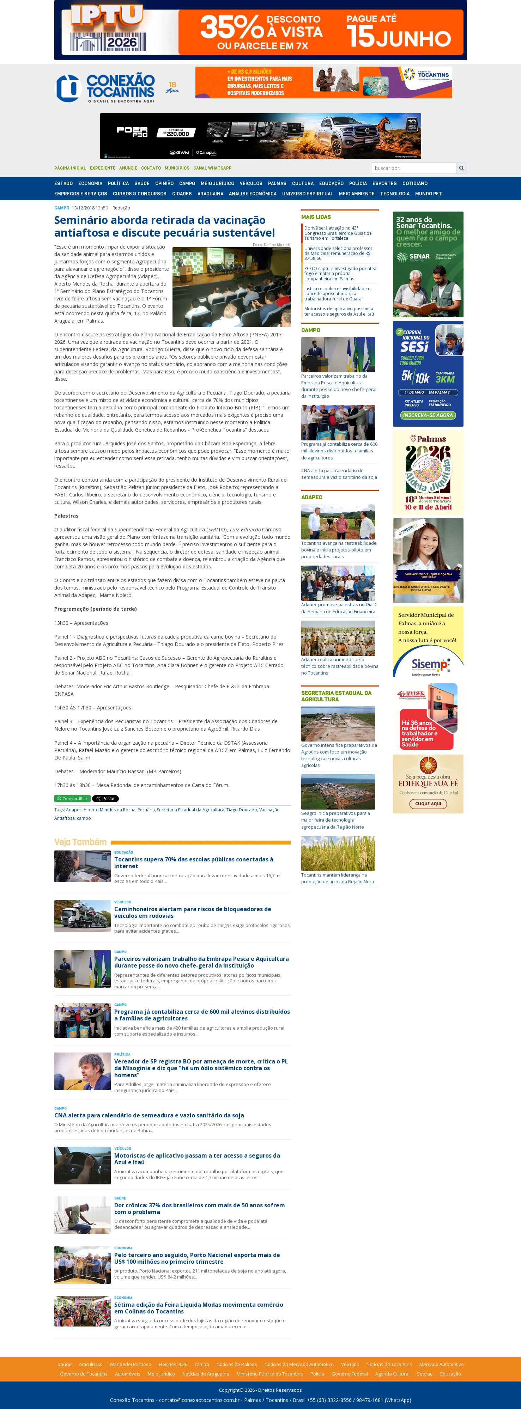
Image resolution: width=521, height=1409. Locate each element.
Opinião (164, 184)
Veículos (251, 184)
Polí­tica (118, 184)
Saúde (142, 184)
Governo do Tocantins (84, 1374)
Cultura (303, 184)
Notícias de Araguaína (205, 1374)
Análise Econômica (253, 194)
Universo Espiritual (307, 194)
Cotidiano (415, 184)
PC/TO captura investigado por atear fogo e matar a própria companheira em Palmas (341, 274)
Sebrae (425, 1374)
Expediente (102, 168)
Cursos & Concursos (139, 194)
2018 (90, 208)
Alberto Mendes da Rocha (109, 810)
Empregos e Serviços (80, 194)
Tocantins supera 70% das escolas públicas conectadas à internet (193, 862)
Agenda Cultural (392, 1374)
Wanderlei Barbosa (130, 1364)
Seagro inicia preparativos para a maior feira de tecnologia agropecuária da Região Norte (335, 820)
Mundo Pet (428, 194)
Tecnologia (395, 194)
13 (74, 208)
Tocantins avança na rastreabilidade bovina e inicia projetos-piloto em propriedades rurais (339, 550)
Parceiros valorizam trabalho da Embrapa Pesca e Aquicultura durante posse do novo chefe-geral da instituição (201, 962)
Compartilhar (72, 798)
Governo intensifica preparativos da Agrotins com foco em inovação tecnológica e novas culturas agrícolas (339, 755)
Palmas (277, 184)
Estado (63, 184)
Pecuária (146, 810)
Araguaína (210, 194)
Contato (151, 168)
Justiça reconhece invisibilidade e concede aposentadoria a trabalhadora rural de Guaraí (337, 294)
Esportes (384, 184)
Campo (187, 184)
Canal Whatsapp (212, 168)
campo (84, 818)
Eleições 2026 (173, 1364)
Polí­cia (358, 184)
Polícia (317, 1374)
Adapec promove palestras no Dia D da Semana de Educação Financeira (339, 607)
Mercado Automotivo (441, 1364)
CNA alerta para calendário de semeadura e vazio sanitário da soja (149, 1115)
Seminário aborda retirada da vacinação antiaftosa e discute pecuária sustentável (164, 226)
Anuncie (128, 168)
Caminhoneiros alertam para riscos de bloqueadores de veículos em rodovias (192, 912)
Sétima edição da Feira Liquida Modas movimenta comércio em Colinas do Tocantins (198, 1308)
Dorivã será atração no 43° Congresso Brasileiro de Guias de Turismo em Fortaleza (338, 233)
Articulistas (90, 1364)
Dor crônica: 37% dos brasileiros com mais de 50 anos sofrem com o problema (199, 1208)
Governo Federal (350, 1374)
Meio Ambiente (357, 194)
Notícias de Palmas (237, 1364)
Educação (331, 184)
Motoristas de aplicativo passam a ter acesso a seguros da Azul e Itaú (197, 1159)
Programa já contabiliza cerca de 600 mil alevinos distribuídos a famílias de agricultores (202, 1015)
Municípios (177, 168)
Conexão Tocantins (132, 1400)
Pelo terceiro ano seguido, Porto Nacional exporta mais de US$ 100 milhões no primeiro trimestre (197, 1258)
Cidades (182, 194)
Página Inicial (70, 168)
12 (80, 208)
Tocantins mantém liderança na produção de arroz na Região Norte (338, 878)
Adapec (73, 810)
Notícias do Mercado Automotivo (299, 1364)
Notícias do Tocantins (389, 1364)
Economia (90, 184)
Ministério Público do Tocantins (270, 1374)
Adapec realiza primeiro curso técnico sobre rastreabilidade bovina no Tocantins (339, 666)
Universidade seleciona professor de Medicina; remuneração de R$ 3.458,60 (338, 253)
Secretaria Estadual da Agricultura (190, 810)
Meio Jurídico (217, 184)
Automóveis (127, 1374)
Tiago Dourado (241, 810)
